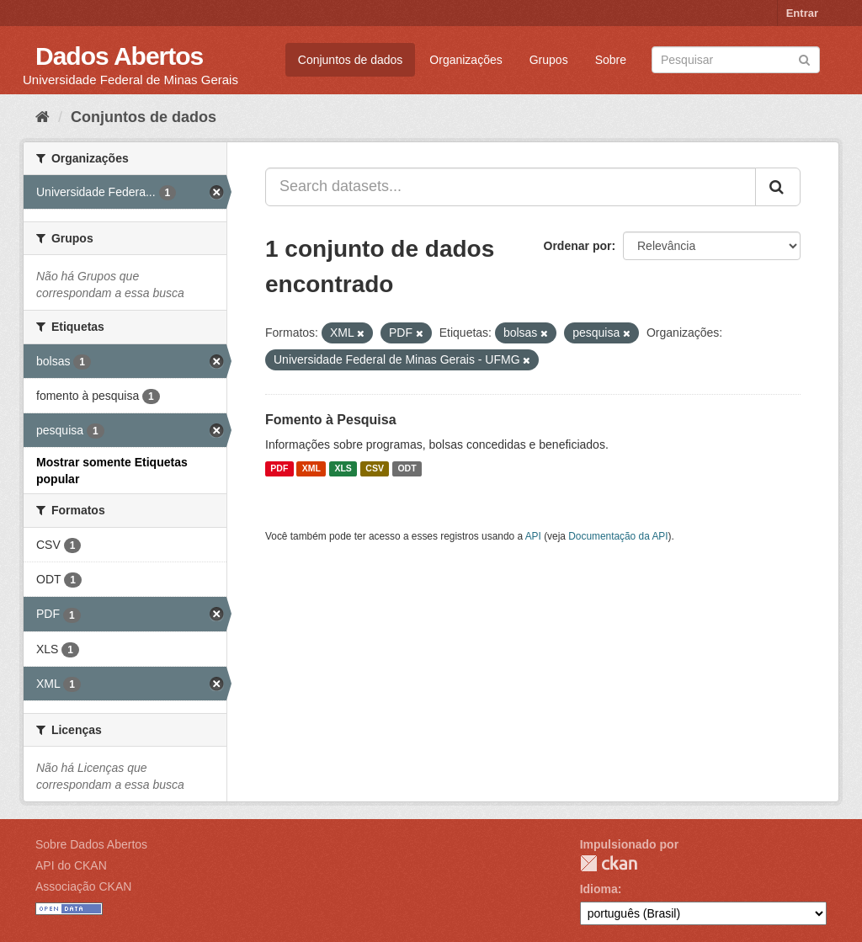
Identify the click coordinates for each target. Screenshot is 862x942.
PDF (279, 469)
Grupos (548, 60)
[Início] (42, 117)
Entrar (802, 13)
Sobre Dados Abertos (91, 844)
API (533, 536)
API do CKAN (71, 865)
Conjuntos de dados (350, 60)
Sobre (610, 60)
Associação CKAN (83, 886)
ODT (406, 469)
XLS (342, 469)
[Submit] (804, 58)
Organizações (465, 60)
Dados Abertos (119, 56)
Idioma (599, 889)
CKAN (608, 863)
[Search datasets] (736, 59)
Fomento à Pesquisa (330, 419)
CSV (374, 469)
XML (311, 469)
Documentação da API (618, 536)
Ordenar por (578, 246)
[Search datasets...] (510, 187)
